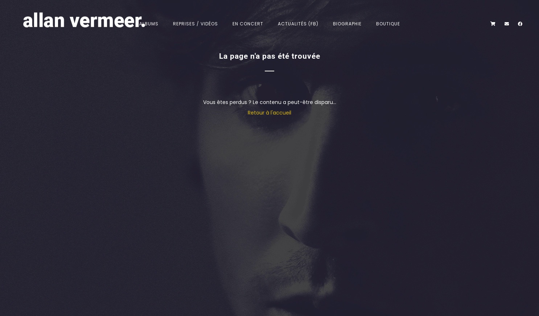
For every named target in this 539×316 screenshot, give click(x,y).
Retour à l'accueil (269, 112)
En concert (248, 24)
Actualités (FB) (298, 24)
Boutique (388, 24)
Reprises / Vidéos (195, 24)
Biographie (347, 24)
